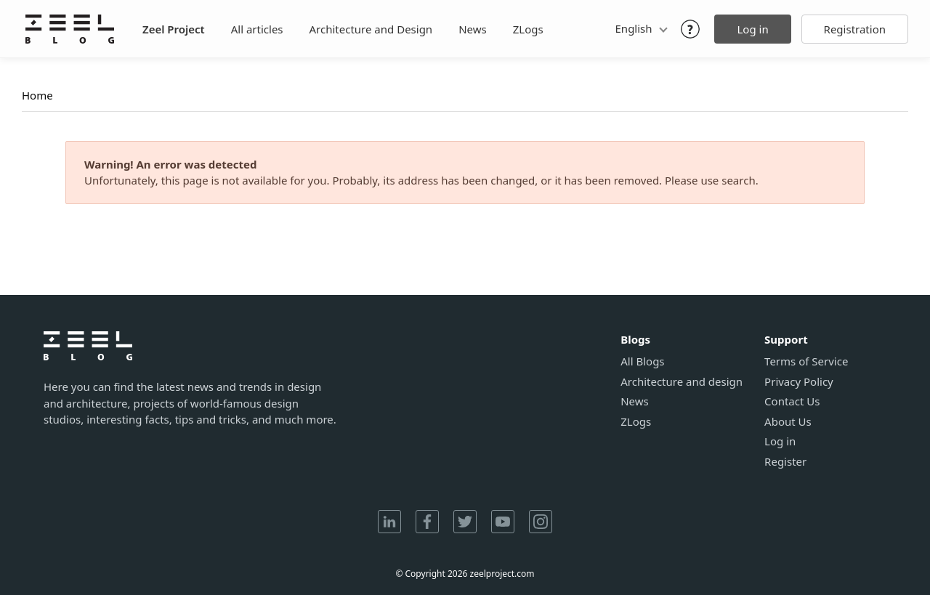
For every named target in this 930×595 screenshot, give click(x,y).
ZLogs (528, 29)
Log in (752, 29)
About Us (788, 422)
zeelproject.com (502, 573)
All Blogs (642, 361)
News (472, 29)
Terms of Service (806, 361)
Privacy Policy (798, 382)
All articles (257, 29)
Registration (855, 29)
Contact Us (792, 401)
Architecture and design (681, 382)
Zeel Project (173, 29)
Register (785, 462)
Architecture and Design (371, 29)
